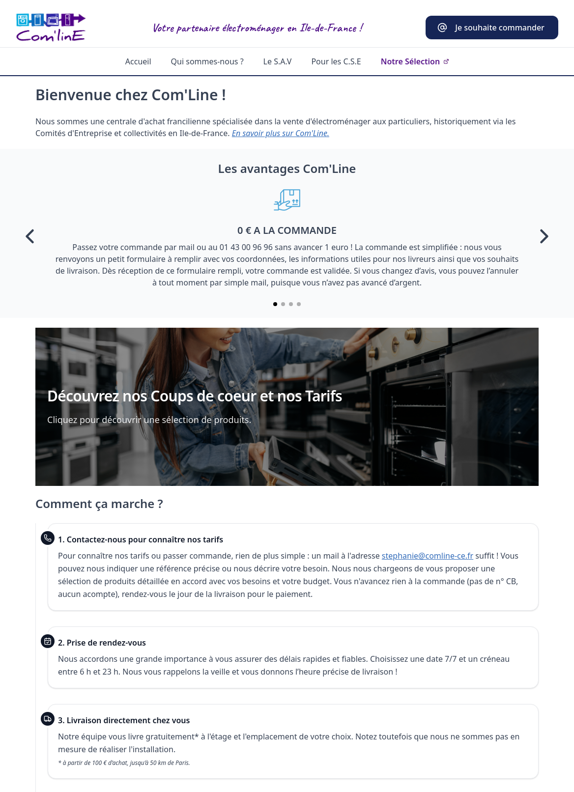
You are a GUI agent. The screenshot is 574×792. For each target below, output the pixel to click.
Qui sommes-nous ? (207, 61)
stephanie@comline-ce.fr (427, 555)
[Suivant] (543, 236)
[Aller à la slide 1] (275, 304)
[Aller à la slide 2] (283, 304)
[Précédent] (30, 236)
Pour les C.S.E (336, 61)
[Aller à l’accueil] (51, 27)
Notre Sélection (415, 61)
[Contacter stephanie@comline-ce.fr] (492, 27)
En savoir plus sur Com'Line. (280, 133)
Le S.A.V (277, 61)
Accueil (138, 61)
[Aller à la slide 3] (291, 304)
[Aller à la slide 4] (299, 304)
